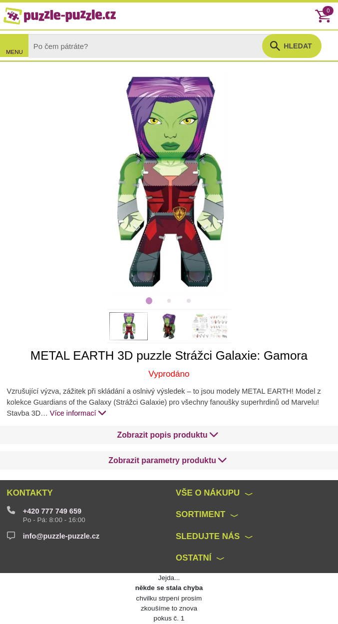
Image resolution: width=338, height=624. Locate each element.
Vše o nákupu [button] (208, 493)
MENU (14, 52)
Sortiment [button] (200, 514)
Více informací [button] (78, 412)
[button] (168, 435)
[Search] (153, 45)
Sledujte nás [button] (208, 536)
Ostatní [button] (193, 558)
